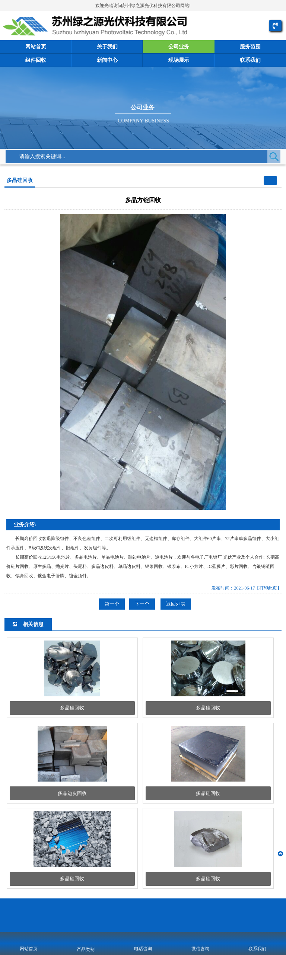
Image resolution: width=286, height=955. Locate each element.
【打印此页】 (268, 588)
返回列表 (175, 604)
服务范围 (250, 46)
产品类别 (86, 949)
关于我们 (107, 46)
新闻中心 (107, 60)
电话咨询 (143, 948)
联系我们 (250, 60)
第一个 (112, 604)
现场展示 (178, 60)
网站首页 (35, 46)
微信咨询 (200, 948)
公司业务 (178, 46)
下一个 (142, 604)
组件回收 (35, 60)
